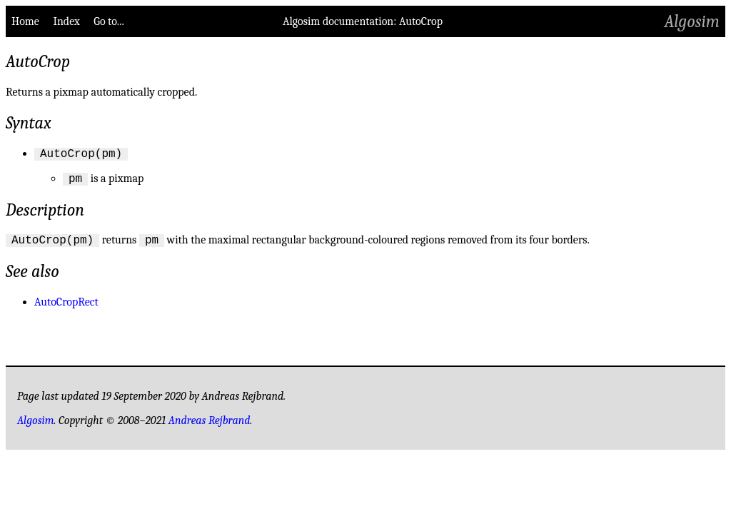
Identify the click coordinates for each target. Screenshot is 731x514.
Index (66, 21)
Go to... (108, 21)
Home (25, 21)
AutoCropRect (66, 308)
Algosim (692, 21)
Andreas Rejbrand (209, 426)
